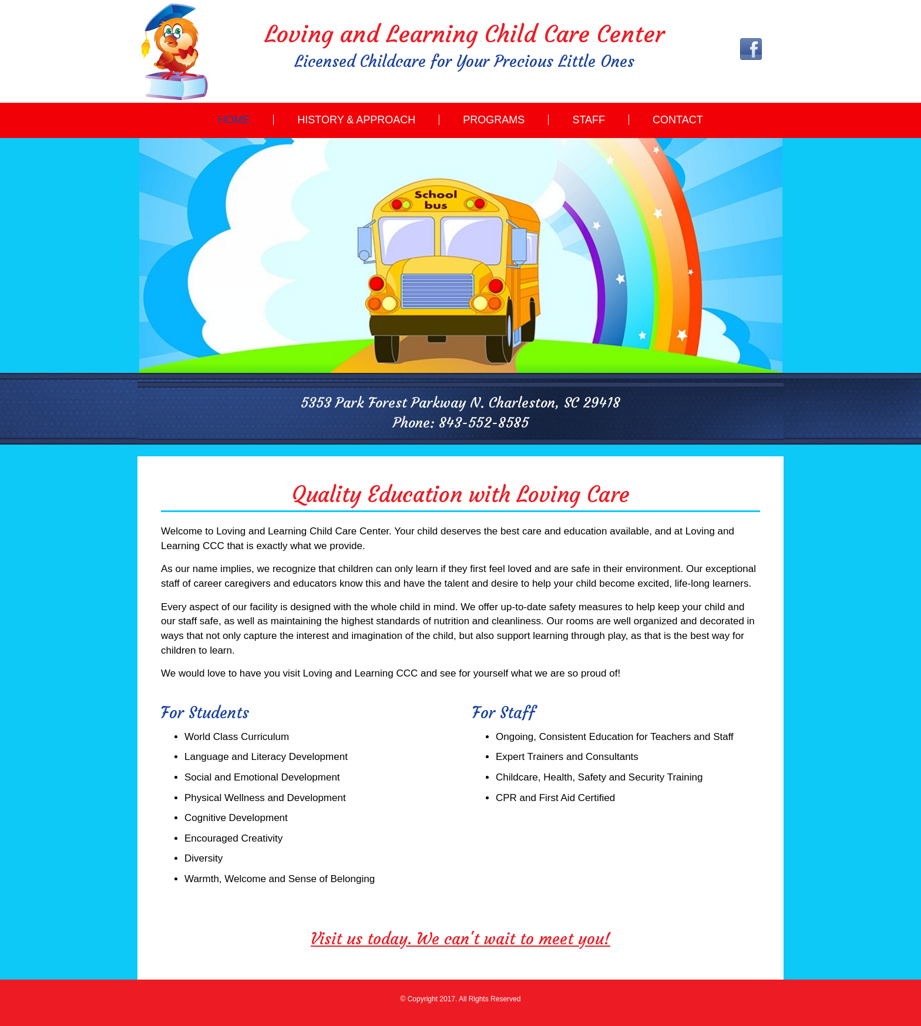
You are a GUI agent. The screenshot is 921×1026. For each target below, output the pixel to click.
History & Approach (356, 120)
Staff (588, 120)
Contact (678, 120)
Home (234, 120)
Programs (494, 120)
